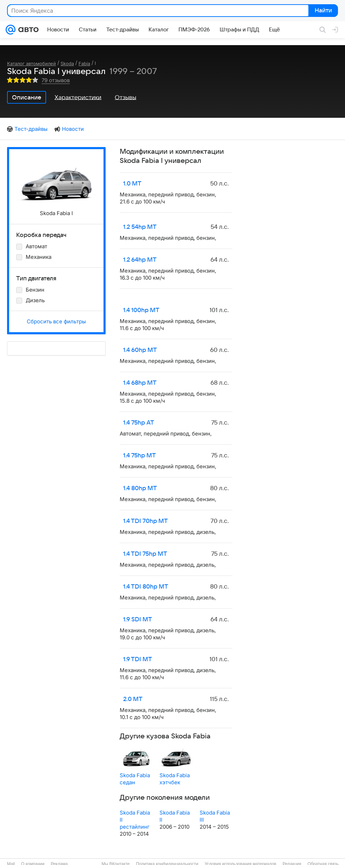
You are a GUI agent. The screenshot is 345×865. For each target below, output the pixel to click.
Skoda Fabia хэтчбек (174, 779)
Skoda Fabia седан (135, 779)
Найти (322, 11)
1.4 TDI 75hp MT (145, 554)
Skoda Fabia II (174, 816)
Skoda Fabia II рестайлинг (135, 819)
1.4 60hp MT (140, 350)
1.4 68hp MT (140, 383)
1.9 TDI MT (137, 659)
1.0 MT (132, 184)
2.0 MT (133, 699)
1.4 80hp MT (140, 488)
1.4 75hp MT (139, 455)
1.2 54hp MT (140, 227)
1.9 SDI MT (137, 619)
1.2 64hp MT (140, 260)
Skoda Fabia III (215, 816)
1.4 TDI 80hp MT (145, 587)
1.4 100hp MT (141, 310)
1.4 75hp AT (138, 423)
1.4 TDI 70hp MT (145, 521)
